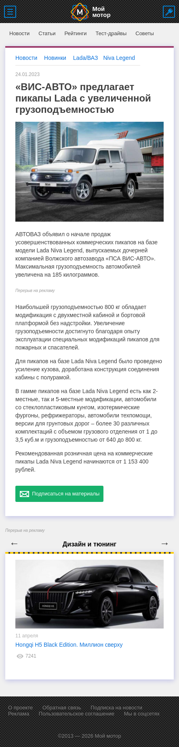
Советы (144, 33)
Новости (19, 33)
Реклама (18, 714)
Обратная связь (61, 708)
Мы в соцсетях (142, 714)
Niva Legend (119, 58)
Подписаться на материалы (59, 494)
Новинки (55, 58)
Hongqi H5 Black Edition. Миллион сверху (69, 644)
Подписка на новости (116, 708)
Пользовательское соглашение (76, 714)
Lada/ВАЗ (85, 58)
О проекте (20, 708)
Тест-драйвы (110, 33)
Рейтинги (75, 33)
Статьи (46, 33)
